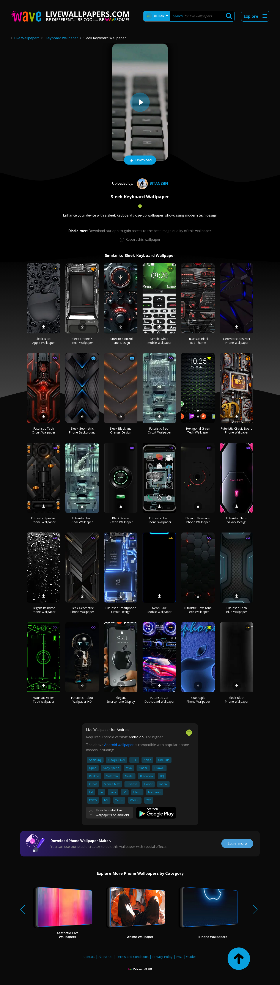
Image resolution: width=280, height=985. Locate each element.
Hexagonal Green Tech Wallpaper (198, 430)
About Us (105, 956)
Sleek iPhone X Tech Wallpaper (82, 341)
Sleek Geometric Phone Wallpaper (82, 610)
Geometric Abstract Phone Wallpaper (236, 341)
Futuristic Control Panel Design (121, 341)
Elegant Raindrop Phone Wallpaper (43, 610)
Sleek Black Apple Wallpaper (43, 341)
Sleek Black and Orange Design (121, 430)
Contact (89, 956)
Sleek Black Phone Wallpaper (237, 700)
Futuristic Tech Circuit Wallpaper (43, 430)
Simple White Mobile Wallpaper (159, 341)
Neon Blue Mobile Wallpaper (159, 610)
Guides (191, 956)
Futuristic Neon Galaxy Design (236, 520)
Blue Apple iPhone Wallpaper (198, 700)
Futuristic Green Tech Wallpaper (44, 700)
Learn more (237, 843)
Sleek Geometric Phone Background (82, 430)
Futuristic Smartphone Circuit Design (120, 610)
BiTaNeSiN (152, 183)
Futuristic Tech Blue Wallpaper (236, 610)
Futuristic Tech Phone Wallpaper (159, 520)
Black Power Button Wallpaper (121, 520)
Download (140, 160)
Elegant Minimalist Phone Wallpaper (198, 520)
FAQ (179, 956)
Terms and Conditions (132, 956)
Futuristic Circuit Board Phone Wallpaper (236, 430)
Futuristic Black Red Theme (198, 341)
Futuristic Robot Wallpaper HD (82, 700)
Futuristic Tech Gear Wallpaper (82, 520)
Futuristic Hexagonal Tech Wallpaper (198, 610)
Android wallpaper (119, 744)
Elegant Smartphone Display (121, 700)
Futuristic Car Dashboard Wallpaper (159, 700)
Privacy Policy (162, 956)
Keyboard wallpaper (62, 38)
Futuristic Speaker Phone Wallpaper (43, 520)
